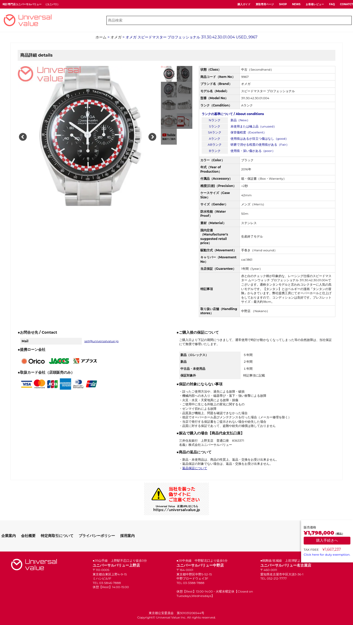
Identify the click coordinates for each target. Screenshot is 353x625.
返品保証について (194, 468)
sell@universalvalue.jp (101, 341)
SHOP (283, 4)
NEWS (296, 4)
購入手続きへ (327, 540)
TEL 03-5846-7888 (107, 583)
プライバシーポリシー (97, 535)
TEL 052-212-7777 (273, 578)
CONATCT (346, 4)
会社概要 (28, 535)
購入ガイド (243, 4)
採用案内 (127, 535)
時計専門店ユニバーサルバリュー (22, 4)
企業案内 (8, 535)
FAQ (332, 4)
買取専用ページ (265, 4)
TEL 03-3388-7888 (190, 583)
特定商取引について (57, 535)
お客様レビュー (315, 4)
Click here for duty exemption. (327, 554)
